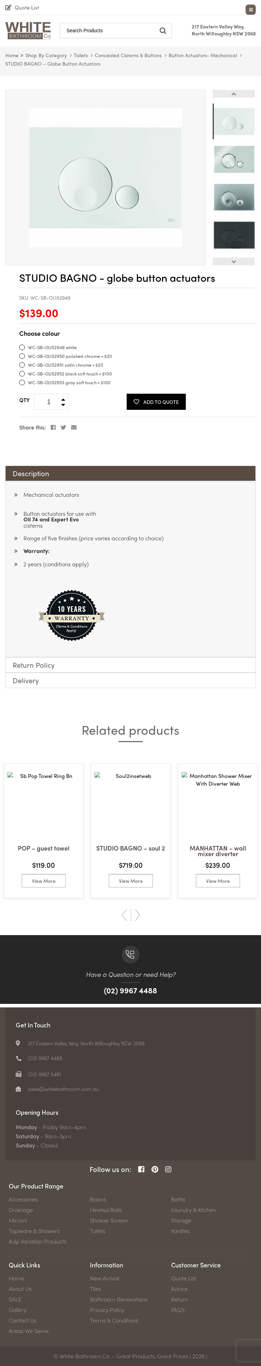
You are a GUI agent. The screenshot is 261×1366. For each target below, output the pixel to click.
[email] (61, 1088)
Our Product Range (36, 1185)
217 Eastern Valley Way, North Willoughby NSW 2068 (224, 30)
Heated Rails (106, 1210)
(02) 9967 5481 (46, 1074)
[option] (105, 177)
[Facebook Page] (141, 1169)
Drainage (21, 1210)
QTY (24, 400)
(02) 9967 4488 (130, 990)
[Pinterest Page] (154, 1169)
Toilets (81, 55)
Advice (179, 1289)
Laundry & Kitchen (193, 1210)
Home (12, 55)
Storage (181, 1220)
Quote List (183, 1278)
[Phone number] (40, 1057)
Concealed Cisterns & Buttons (128, 55)
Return (179, 1299)
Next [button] (234, 261)
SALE (15, 1299)
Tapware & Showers (34, 1231)
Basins (98, 1199)
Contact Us (22, 1320)
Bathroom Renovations (119, 1299)
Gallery (18, 1310)
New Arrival (104, 1278)
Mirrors (18, 1220)
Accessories (23, 1199)
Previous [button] (234, 94)
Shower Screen (109, 1220)
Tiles (95, 1289)
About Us (20, 1289)
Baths (178, 1199)
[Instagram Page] (168, 1169)
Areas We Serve (29, 1331)
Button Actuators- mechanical (203, 55)
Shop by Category (46, 55)
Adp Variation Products (37, 1241)
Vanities (180, 1231)
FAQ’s (178, 1310)
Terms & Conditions (114, 1320)
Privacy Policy (107, 1310)
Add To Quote (156, 401)
